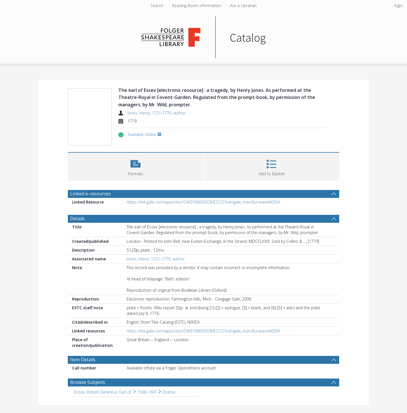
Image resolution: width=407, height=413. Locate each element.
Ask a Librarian (243, 5)
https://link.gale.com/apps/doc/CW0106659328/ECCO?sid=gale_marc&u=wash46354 (203, 202)
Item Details (83, 359)
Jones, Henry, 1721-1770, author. (156, 113)
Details (77, 218)
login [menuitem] (398, 5)
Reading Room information (196, 5)
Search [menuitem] (157, 5)
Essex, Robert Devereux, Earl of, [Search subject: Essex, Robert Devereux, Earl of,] (103, 392)
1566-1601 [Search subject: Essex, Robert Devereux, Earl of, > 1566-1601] (147, 392)
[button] (135, 166)
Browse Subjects (87, 382)
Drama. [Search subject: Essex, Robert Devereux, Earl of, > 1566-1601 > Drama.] (169, 392)
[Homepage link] (203, 35)
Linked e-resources (90, 194)
